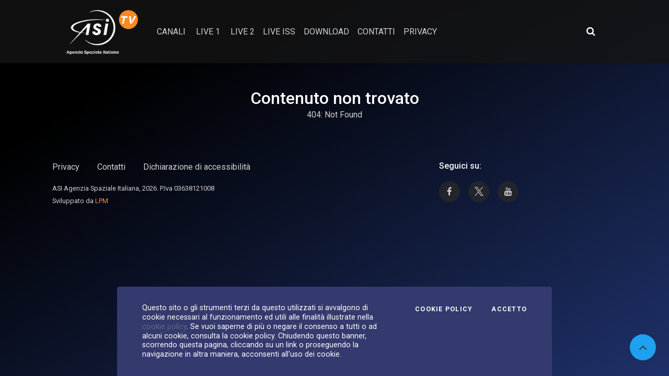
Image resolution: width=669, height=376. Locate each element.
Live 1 (208, 32)
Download (326, 32)
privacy (420, 32)
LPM (101, 201)
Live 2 (242, 32)
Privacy (65, 167)
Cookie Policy (443, 309)
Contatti (111, 167)
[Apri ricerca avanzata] (590, 31)
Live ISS (279, 32)
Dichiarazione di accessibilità (196, 167)
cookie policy (164, 326)
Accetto (509, 309)
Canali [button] (171, 32)
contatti (376, 32)
